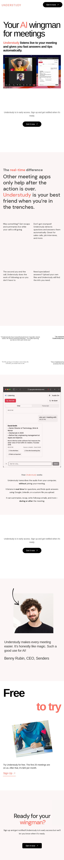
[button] (41, 5)
